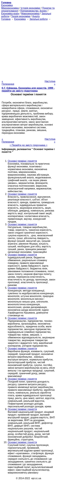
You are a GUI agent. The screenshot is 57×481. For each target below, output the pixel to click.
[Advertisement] (28, 49)
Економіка (7, 5)
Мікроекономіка (10, 8)
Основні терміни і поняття (22, 161)
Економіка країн (10, 13)
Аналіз (36, 16)
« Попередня (8, 82)
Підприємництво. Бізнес (33, 11)
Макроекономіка (30, 13)
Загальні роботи (38, 19)
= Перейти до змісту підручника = (28, 145)
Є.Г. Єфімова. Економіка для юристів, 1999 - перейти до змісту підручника (28, 89)
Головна (5, 19)
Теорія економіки (20, 16)
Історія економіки (30, 8)
